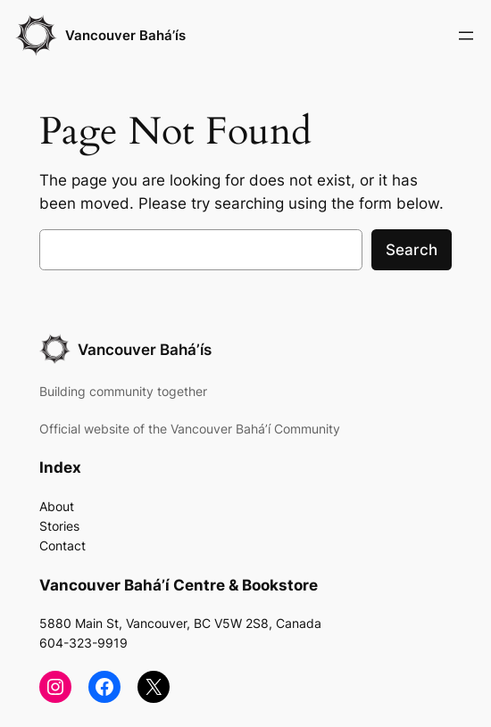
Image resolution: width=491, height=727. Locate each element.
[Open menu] (466, 35)
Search (411, 250)
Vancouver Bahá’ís (125, 35)
